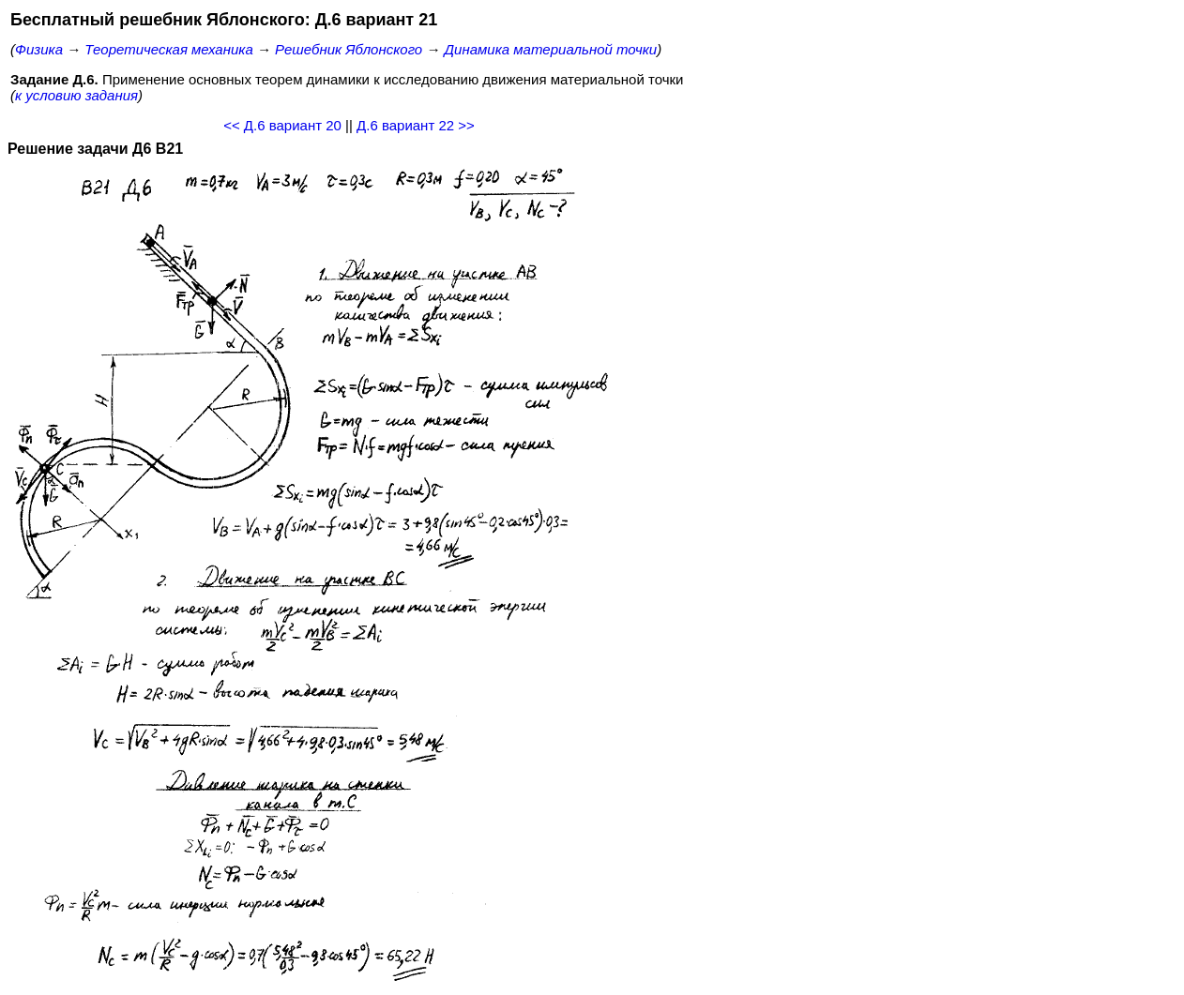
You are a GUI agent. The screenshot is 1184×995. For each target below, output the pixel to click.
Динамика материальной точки (551, 49)
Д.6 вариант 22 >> (416, 125)
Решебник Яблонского (348, 49)
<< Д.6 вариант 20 (282, 125)
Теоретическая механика (168, 49)
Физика (39, 49)
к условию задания (76, 95)
